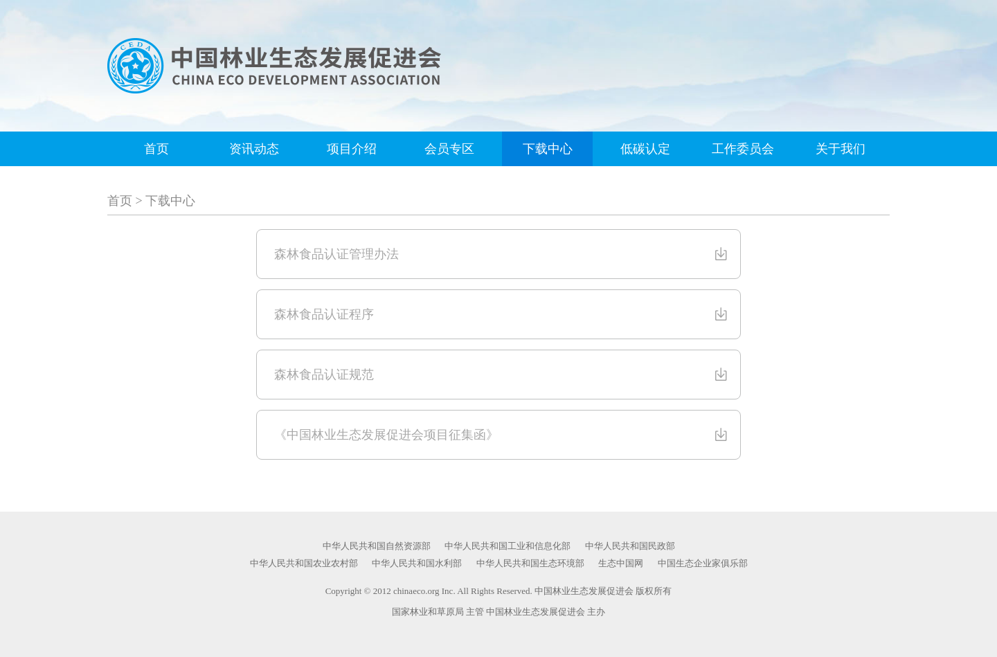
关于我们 (840, 149)
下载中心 (548, 149)
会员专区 (449, 149)
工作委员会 (743, 149)
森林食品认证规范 (502, 374)
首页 (156, 149)
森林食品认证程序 (502, 314)
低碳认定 (645, 149)
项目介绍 (352, 149)
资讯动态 (254, 149)
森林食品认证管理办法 (502, 254)
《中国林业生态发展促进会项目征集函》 (502, 435)
